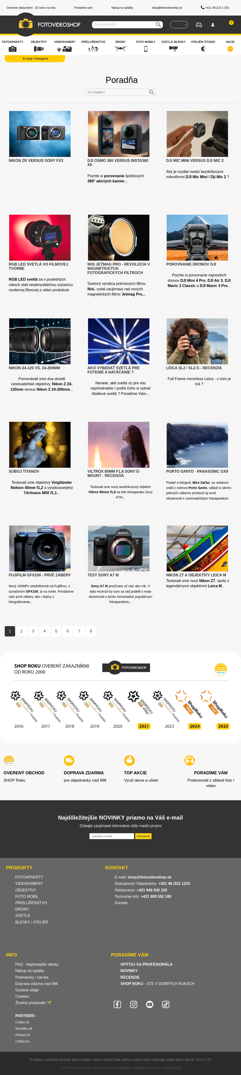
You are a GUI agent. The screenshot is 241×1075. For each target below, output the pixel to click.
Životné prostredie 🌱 (33, 1003)
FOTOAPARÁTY (29, 877)
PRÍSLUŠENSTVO (31, 903)
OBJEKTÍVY (25, 890)
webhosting (139, 1067)
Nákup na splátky (29, 971)
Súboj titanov (24, 471)
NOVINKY (129, 971)
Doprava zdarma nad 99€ (36, 984)
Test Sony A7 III (103, 575)
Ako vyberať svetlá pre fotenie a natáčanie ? (114, 370)
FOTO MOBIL (26, 896)
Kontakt (121, 903)
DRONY (22, 909)
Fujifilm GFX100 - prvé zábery (40, 575)
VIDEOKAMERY (29, 884)
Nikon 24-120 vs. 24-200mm (34, 368)
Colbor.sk (22, 1022)
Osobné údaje (27, 990)
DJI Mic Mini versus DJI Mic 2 (195, 161)
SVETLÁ (23, 916)
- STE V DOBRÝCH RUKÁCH (157, 984)
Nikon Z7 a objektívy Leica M (196, 575)
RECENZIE (130, 977)
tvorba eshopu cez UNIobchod (112, 1067)
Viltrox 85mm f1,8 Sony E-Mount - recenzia (114, 473)
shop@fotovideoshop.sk (149, 877)
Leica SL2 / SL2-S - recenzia (194, 368)
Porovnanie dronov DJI (191, 264)
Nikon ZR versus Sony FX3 (36, 161)
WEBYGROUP (171, 1067)
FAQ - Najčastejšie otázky (37, 964)
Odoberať (143, 836)
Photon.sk (22, 1035)
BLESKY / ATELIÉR (31, 922)
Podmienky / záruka (32, 977)
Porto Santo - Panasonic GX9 (197, 471)
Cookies (22, 996)
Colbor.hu (22, 1041)
